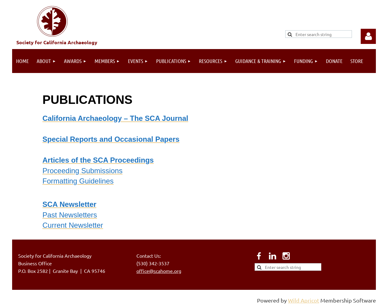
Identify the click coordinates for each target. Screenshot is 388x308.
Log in (368, 36)
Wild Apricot (303, 300)
